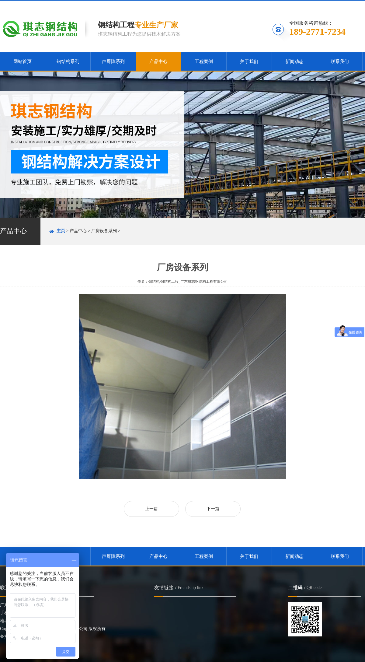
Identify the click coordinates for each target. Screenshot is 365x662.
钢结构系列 (68, 61)
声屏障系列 (113, 61)
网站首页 (22, 61)
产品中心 (158, 61)
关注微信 (316, 5)
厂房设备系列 (104, 231)
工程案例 (204, 61)
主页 (61, 231)
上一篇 (151, 508)
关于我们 (249, 61)
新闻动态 (294, 61)
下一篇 (213, 508)
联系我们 (349, 5)
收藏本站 (282, 5)
